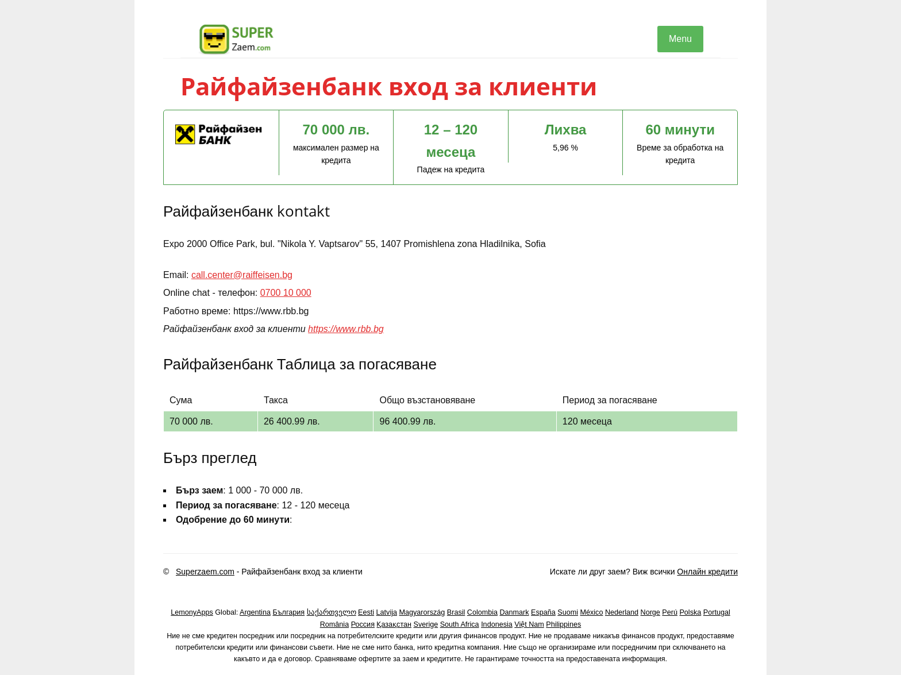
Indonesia (497, 624)
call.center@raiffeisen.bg (241, 275)
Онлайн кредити (707, 571)
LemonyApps (192, 612)
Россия (363, 624)
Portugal (716, 612)
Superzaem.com (205, 571)
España (543, 612)
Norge (650, 612)
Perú (669, 612)
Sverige (426, 624)
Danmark (514, 612)
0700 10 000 (285, 293)
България (288, 612)
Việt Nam (529, 624)
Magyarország (422, 612)
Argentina (255, 612)
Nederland (621, 612)
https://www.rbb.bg (346, 329)
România (334, 624)
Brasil (456, 612)
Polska (690, 612)
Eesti (366, 612)
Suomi (567, 612)
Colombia (482, 612)
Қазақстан (393, 624)
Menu (680, 39)
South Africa (459, 624)
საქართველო (331, 612)
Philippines (563, 624)
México (591, 612)
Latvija (386, 612)
